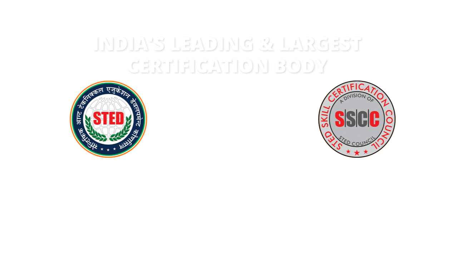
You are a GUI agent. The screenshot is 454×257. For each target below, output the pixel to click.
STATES (294, 194)
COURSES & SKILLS (161, 194)
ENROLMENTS (360, 194)
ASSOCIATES (228, 194)
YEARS (95, 194)
